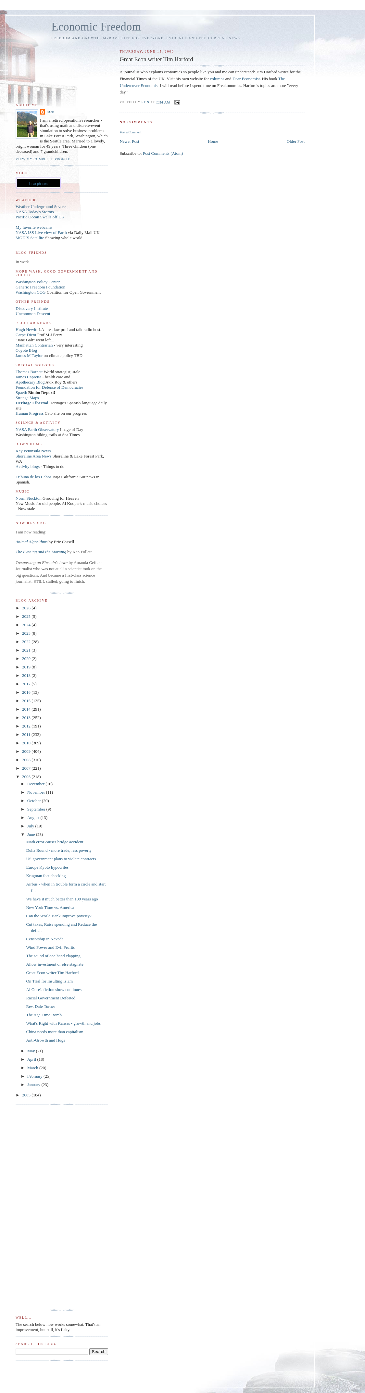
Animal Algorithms (32, 541)
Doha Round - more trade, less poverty (59, 850)
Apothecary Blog (30, 382)
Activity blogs (28, 466)
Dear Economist (246, 78)
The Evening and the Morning (41, 551)
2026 (26, 607)
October (34, 800)
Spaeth (21, 392)
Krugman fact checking (46, 875)
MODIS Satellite (30, 237)
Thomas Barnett (29, 371)
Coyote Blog (26, 350)
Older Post (296, 141)
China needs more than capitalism (54, 1031)
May (31, 1050)
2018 (26, 675)
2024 (26, 624)
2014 (26, 709)
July (31, 826)
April (32, 1059)
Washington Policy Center (38, 281)
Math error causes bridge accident (54, 841)
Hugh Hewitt (27, 329)
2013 (26, 717)
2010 (26, 742)
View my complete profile (43, 159)
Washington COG (30, 292)
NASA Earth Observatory (37, 429)
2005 (26, 1095)
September (36, 809)
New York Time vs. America (50, 907)
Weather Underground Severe (41, 206)
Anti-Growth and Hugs (45, 1040)
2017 (26, 683)
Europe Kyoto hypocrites (47, 867)
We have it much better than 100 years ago (62, 899)
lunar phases (38, 184)
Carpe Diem (26, 334)
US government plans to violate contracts (61, 858)
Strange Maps (27, 397)
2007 (26, 768)
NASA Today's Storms (35, 211)
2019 (26, 667)
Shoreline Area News (33, 456)
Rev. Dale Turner (40, 1006)
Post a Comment (130, 132)
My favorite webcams (34, 227)
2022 (26, 641)
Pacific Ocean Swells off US (40, 216)
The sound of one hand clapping (53, 955)
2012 (26, 726)
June (31, 834)
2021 (26, 650)
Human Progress (30, 413)
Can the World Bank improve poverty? (58, 915)
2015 (26, 700)
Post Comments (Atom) (163, 153)
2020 (26, 658)
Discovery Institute (32, 308)
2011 (26, 734)
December (36, 783)
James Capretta (28, 376)
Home (213, 141)
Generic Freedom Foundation (40, 287)
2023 (26, 633)
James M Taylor (30, 355)
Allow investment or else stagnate (54, 964)
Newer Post (129, 141)
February (35, 1076)
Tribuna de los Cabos (33, 476)
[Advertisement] (42, 1207)
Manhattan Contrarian (34, 345)
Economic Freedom (96, 26)
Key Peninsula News (33, 450)
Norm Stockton (29, 498)
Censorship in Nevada (44, 938)
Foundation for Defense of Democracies (49, 387)
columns (217, 78)
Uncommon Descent (33, 313)
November (36, 792)
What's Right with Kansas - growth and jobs (63, 1023)
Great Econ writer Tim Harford (52, 972)
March (33, 1067)
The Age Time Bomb (43, 1014)
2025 (26, 616)
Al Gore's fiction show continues (54, 989)
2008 (26, 759)
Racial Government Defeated (50, 998)
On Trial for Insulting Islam (49, 981)
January (34, 1084)
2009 (26, 751)
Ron (50, 112)
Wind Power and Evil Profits (50, 947)
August (34, 817)
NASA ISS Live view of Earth (41, 232)
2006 (26, 776)
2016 (26, 692)
